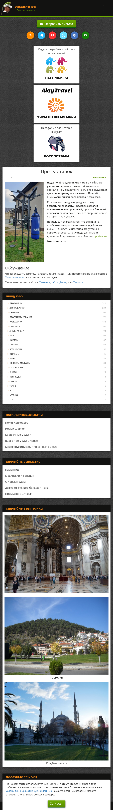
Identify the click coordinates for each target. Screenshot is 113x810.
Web (12, 335)
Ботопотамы (56, 156)
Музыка (14, 395)
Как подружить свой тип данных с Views (31, 447)
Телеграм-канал (14, 277)
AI (11, 390)
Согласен (56, 803)
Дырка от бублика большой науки (27, 488)
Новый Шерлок (15, 429)
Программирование (21, 317)
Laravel (14, 344)
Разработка (16, 321)
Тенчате (78, 282)
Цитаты (14, 340)
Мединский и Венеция (19, 476)
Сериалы (15, 312)
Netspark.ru (56, 78)
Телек (13, 386)
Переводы (15, 376)
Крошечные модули (18, 435)
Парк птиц (12, 469)
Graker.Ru (25, 7)
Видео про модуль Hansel (21, 441)
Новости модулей (20, 363)
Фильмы (14, 353)
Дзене (62, 282)
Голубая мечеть (56, 763)
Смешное (15, 326)
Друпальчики (17, 308)
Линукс (14, 358)
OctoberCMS (16, 367)
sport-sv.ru (100, 236)
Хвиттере (44, 282)
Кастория (56, 677)
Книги (13, 372)
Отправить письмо (56, 24)
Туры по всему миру (56, 117)
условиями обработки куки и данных (29, 790)
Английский (17, 330)
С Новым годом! (15, 482)
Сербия (14, 381)
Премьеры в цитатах (18, 494)
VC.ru (55, 282)
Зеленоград (16, 349)
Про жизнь (99, 177)
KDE (12, 399)
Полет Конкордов (16, 422)
